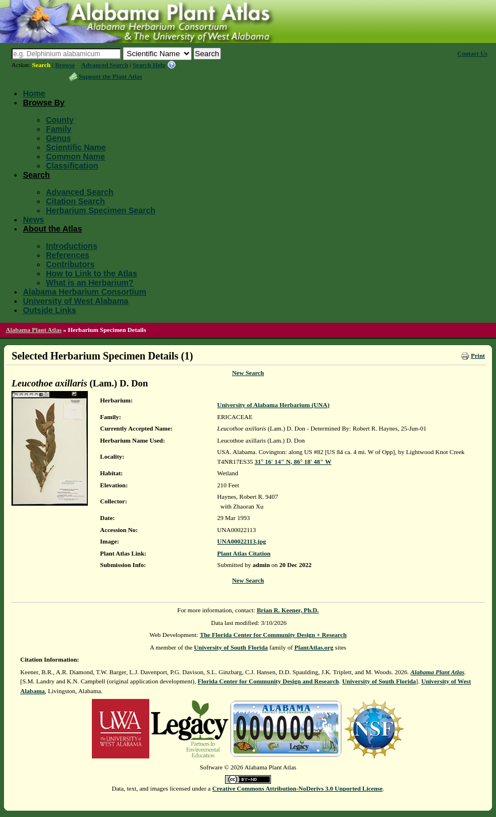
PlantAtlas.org (314, 647)
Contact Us (472, 53)
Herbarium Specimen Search (101, 210)
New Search (248, 372)
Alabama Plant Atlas (33, 329)
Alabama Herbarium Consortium (84, 291)
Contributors (70, 264)
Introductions (71, 246)
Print (478, 355)
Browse (65, 64)
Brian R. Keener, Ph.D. (288, 610)
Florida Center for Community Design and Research (268, 681)
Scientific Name (76, 147)
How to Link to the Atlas (91, 273)
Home (34, 93)
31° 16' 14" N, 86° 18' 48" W (292, 461)
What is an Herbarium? (89, 282)
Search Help (149, 64)
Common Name (75, 156)
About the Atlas (52, 228)
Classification (72, 165)
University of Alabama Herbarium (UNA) (273, 404)
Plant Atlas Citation (243, 553)
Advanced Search (104, 64)
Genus (58, 138)
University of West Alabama (76, 301)
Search (41, 64)
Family (58, 129)
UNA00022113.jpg (241, 541)
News (33, 219)
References (68, 255)
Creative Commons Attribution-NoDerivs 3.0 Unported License (297, 788)
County (59, 119)
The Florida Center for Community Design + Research (273, 634)
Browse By (43, 102)
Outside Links (49, 310)
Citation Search (75, 201)
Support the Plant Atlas (110, 76)
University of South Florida (231, 647)
